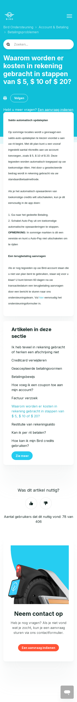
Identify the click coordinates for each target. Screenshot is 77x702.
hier (41, 297)
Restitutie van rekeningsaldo (33, 424)
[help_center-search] (38, 44)
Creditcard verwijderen (29, 360)
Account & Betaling (53, 27)
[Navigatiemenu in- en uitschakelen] (69, 16)
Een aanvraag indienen (38, 647)
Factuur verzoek (24, 398)
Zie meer (22, 456)
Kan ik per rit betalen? (28, 432)
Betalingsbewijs (23, 377)
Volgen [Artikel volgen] (19, 98)
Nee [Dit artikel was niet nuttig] (46, 503)
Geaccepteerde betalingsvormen (36, 368)
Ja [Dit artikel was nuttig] (31, 503)
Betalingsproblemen (23, 32)
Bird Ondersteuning (18, 27)
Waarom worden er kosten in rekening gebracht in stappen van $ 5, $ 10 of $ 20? (37, 411)
